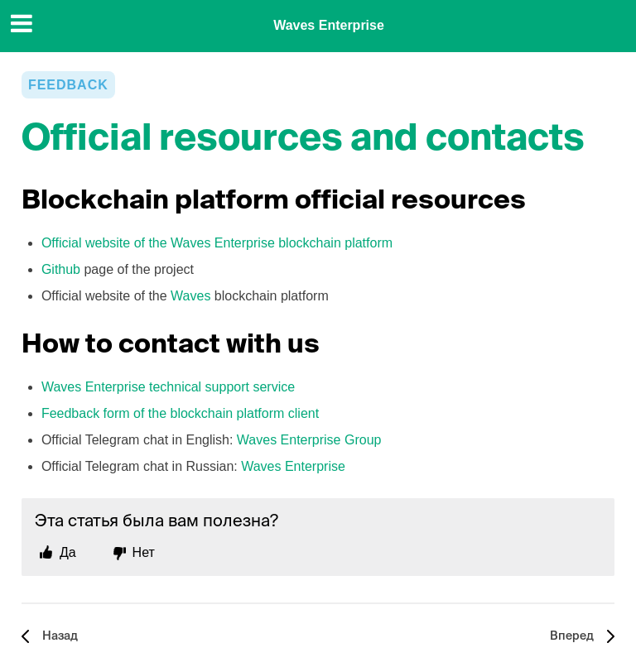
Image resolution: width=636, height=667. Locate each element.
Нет (143, 552)
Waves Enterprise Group (309, 440)
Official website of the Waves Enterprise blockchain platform (217, 243)
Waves (190, 296)
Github (60, 269)
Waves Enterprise (328, 25)
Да (68, 552)
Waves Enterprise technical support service (168, 387)
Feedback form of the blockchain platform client (180, 413)
